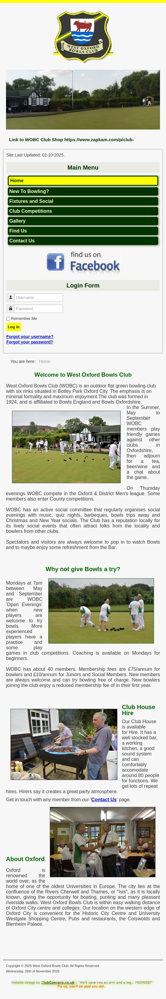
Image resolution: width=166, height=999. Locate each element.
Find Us (18, 230)
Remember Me (24, 318)
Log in (14, 327)
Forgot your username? (29, 336)
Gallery (17, 220)
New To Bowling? (29, 191)
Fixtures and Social (31, 201)
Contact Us (22, 240)
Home (16, 180)
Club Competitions (30, 211)
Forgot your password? (29, 342)
